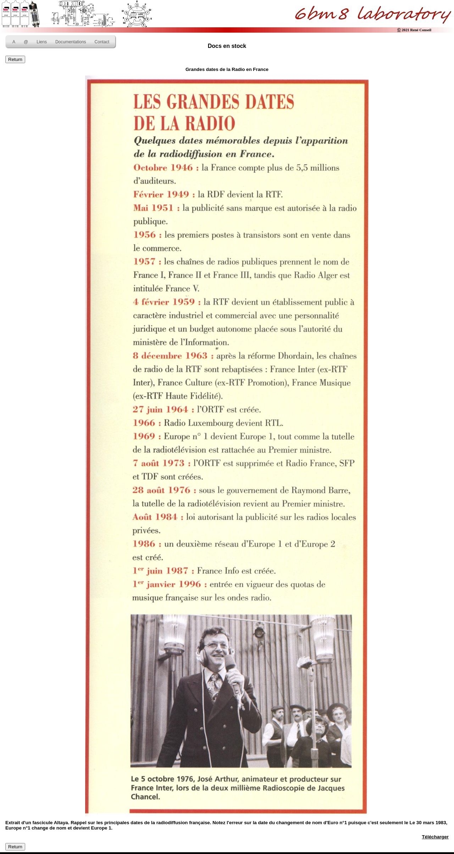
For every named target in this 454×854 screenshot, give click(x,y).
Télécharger (435, 836)
